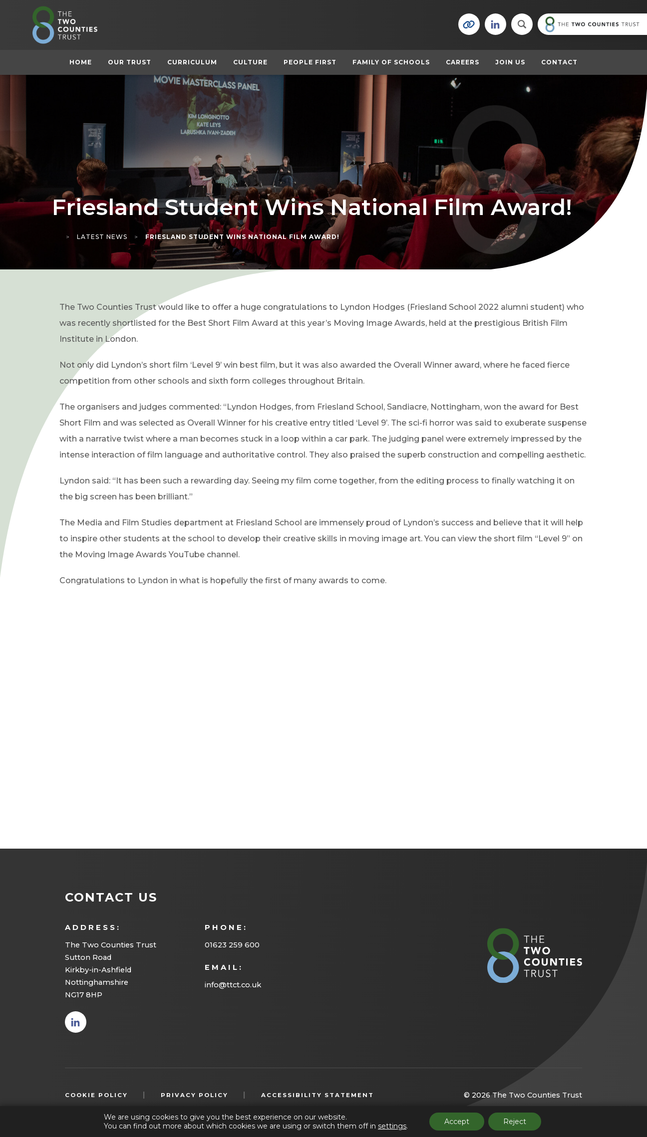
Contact (559, 62)
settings (392, 1126)
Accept (456, 1121)
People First (310, 62)
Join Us (510, 62)
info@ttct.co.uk (233, 984)
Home (80, 62)
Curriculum (192, 62)
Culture (250, 62)
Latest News (102, 236)
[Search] (522, 24)
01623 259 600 (232, 944)
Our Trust (129, 62)
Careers (462, 62)
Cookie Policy (96, 1095)
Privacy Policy (194, 1095)
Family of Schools (391, 62)
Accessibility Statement (317, 1095)
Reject (514, 1121)
